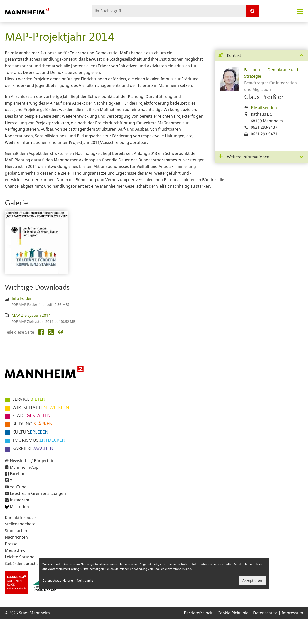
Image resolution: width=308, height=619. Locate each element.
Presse (11, 544)
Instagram (19, 500)
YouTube (18, 487)
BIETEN (28, 399)
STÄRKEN (32, 424)
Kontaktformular (20, 517)
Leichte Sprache (19, 557)
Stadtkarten (16, 530)
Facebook (19, 473)
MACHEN (32, 448)
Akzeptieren (252, 580)
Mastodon (19, 506)
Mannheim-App (24, 467)
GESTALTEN (31, 415)
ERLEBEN (30, 432)
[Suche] (252, 11)
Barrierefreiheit (198, 613)
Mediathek (15, 550)
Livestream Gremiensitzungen (38, 493)
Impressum (292, 613)
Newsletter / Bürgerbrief (33, 460)
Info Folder (22, 298)
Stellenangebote (20, 524)
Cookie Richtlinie (233, 613)
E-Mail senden (264, 107)
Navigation (300, 11)
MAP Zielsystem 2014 (31, 315)
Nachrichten (16, 537)
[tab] (261, 56)
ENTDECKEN (38, 440)
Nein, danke (85, 580)
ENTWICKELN (40, 407)
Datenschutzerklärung (57, 580)
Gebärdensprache (22, 563)
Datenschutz (265, 613)
